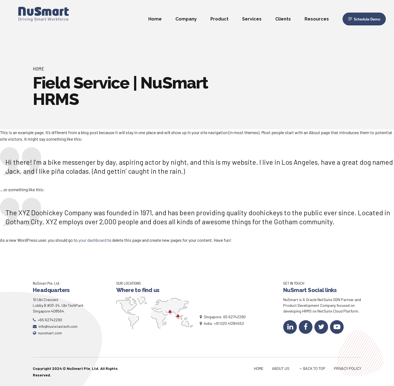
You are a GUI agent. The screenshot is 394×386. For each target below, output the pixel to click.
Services (252, 19)
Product (219, 19)
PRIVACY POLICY (347, 368)
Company (186, 19)
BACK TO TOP (314, 368)
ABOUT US (280, 368)
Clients (283, 19)
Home (155, 19)
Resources (317, 19)
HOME (258, 368)
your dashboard (92, 240)
